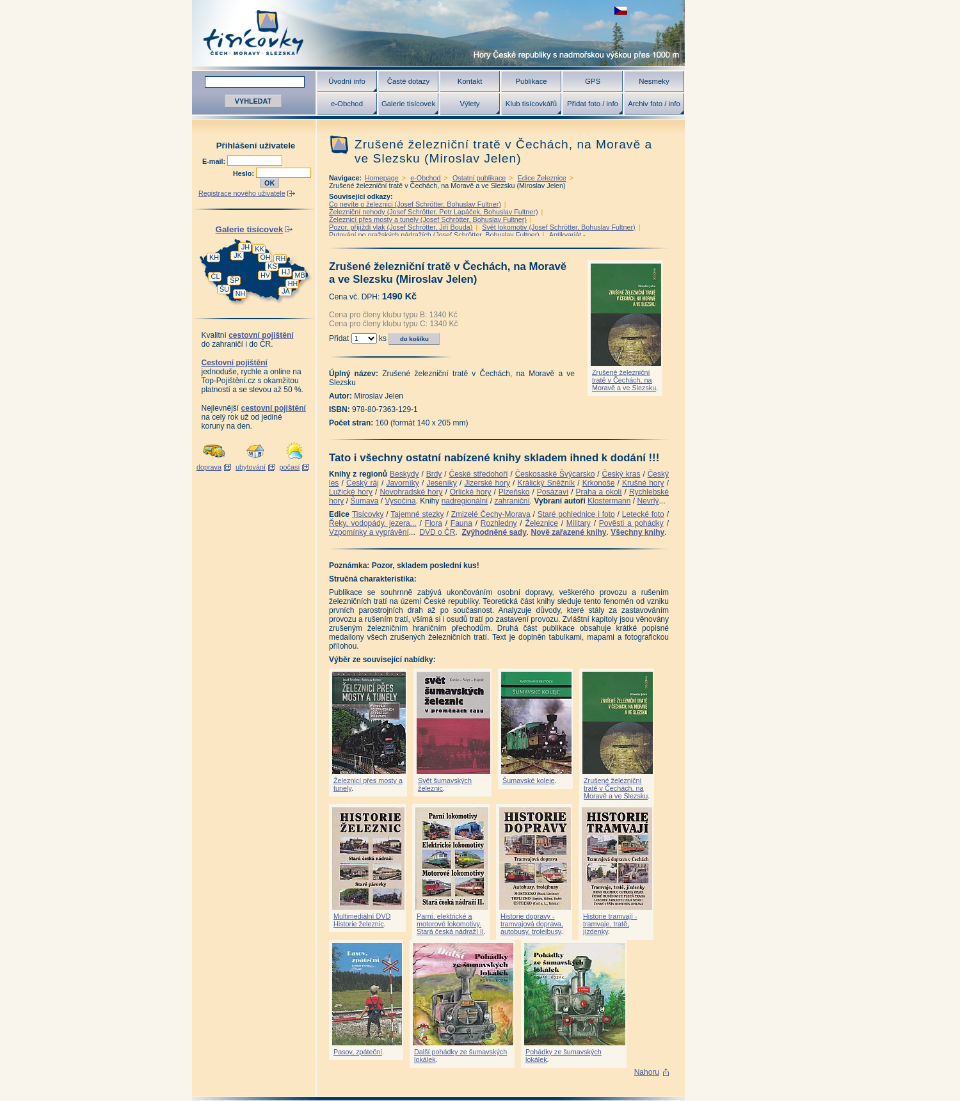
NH (241, 293)
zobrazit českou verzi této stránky (621, 10)
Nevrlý (648, 500)
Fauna (461, 523)
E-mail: (214, 161)
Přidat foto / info (592, 103)
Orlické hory (471, 491)
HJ (286, 272)
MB (299, 275)
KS (272, 266)
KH (214, 257)
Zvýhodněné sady (493, 532)
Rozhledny (499, 523)
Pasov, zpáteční (357, 1052)
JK (238, 255)
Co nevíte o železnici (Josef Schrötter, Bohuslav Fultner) (415, 204)
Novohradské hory (411, 491)
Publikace (531, 81)
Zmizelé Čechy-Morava (491, 514)
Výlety (469, 103)
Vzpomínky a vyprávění (369, 532)
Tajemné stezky (417, 514)
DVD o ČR (437, 532)
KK (259, 249)
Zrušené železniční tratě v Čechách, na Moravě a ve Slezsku (624, 380)
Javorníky (402, 483)
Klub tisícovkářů (531, 103)
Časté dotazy (408, 81)
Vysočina (400, 500)
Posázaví (552, 491)
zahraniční (511, 500)
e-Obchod (347, 103)
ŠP (234, 280)
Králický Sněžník (546, 483)
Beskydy (404, 474)
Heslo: (244, 173)
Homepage (382, 178)
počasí (290, 467)
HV (265, 275)
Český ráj (362, 483)
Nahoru (646, 1072)
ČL (215, 276)
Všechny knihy (637, 532)
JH (245, 247)
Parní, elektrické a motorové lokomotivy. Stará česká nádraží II (450, 923)
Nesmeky (654, 81)
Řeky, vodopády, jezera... (373, 523)
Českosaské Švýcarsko (555, 474)
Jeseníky (441, 483)
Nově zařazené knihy (568, 532)
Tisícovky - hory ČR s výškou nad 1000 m (438, 33)
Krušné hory (643, 483)
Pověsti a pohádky (631, 523)
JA (286, 291)
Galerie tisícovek (408, 103)
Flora (433, 523)
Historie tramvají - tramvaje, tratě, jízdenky (610, 923)
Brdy (434, 474)
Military (578, 523)
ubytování (251, 467)
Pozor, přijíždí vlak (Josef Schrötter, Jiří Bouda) (400, 227)
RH (281, 258)
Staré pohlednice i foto (576, 514)
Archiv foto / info (654, 103)
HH (293, 283)
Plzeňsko (514, 491)
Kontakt (470, 81)
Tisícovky (368, 514)
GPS (592, 81)
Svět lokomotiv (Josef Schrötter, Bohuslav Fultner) (558, 227)
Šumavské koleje (528, 780)
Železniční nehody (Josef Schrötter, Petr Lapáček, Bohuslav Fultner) (433, 212)
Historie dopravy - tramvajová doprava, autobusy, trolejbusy (531, 923)
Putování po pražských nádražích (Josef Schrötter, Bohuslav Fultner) (434, 235)
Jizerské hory (487, 483)
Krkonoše (598, 483)
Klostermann (609, 500)
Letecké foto (643, 514)
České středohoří (478, 474)
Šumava (364, 500)
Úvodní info (346, 81)
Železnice (541, 523)
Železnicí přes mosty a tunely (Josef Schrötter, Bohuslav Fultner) (428, 219)
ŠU (224, 289)
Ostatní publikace (479, 178)
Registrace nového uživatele (241, 193)
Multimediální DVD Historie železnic (361, 920)
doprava (208, 467)
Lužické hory (350, 491)
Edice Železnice (542, 178)
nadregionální (465, 500)
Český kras (621, 474)
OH (265, 257)
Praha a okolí (599, 491)
